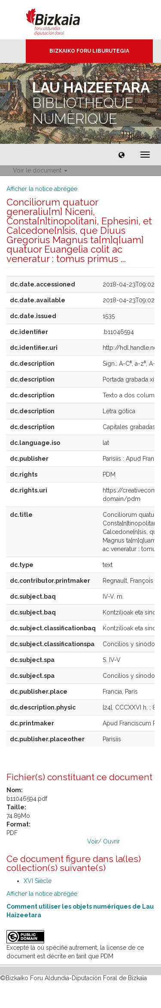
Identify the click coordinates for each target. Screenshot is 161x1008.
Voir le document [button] (40, 170)
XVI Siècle (38, 880)
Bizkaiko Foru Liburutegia (89, 51)
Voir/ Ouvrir (103, 841)
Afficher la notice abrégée (41, 188)
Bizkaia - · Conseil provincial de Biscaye (62, 19)
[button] (121, 154)
